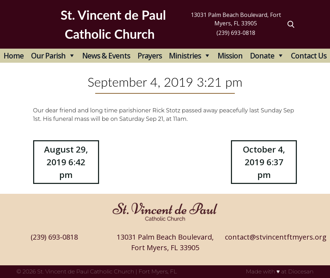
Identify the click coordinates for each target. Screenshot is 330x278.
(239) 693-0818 (235, 33)
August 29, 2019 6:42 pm (66, 161)
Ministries (185, 56)
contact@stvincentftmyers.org (275, 237)
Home (14, 56)
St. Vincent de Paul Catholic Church (85, 271)
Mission (230, 56)
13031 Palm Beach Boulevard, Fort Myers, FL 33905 (236, 19)
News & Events (106, 56)
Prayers (150, 56)
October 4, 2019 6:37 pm (264, 161)
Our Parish (48, 56)
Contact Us (308, 56)
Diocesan (300, 271)
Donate (262, 56)
